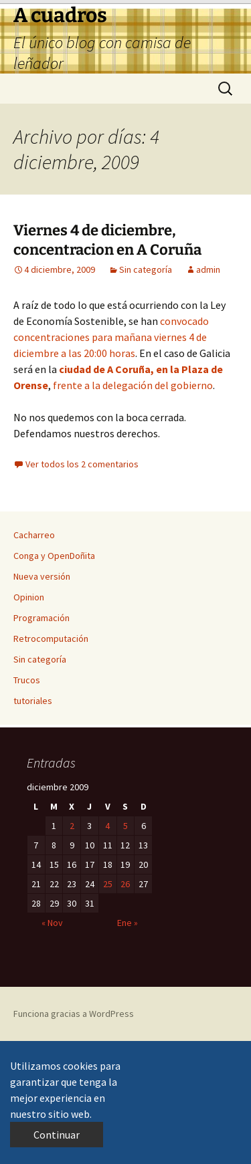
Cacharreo (34, 535)
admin (208, 269)
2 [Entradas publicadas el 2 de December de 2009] (72, 826)
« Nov (52, 923)
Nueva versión (41, 576)
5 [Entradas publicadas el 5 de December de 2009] (125, 826)
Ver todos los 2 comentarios (82, 464)
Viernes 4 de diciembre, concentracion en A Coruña (107, 240)
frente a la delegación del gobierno (132, 385)
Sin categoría (145, 269)
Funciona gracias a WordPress (73, 1014)
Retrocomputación (50, 638)
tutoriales (32, 701)
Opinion (28, 597)
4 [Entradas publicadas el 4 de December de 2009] (107, 826)
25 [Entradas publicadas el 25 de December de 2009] (107, 884)
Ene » (127, 923)
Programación (41, 618)
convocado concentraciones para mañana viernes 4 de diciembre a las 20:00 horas (111, 337)
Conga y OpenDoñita (54, 556)
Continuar (56, 1134)
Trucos (26, 680)
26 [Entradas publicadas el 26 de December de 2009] (125, 884)
